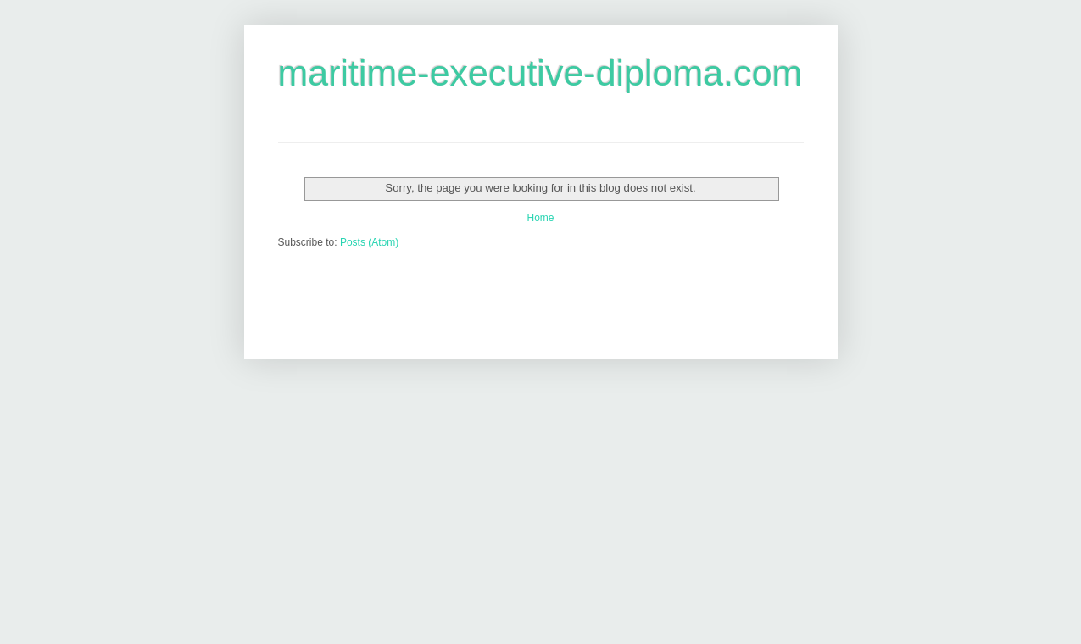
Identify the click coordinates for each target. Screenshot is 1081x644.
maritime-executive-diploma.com (540, 73)
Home (540, 218)
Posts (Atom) (369, 242)
